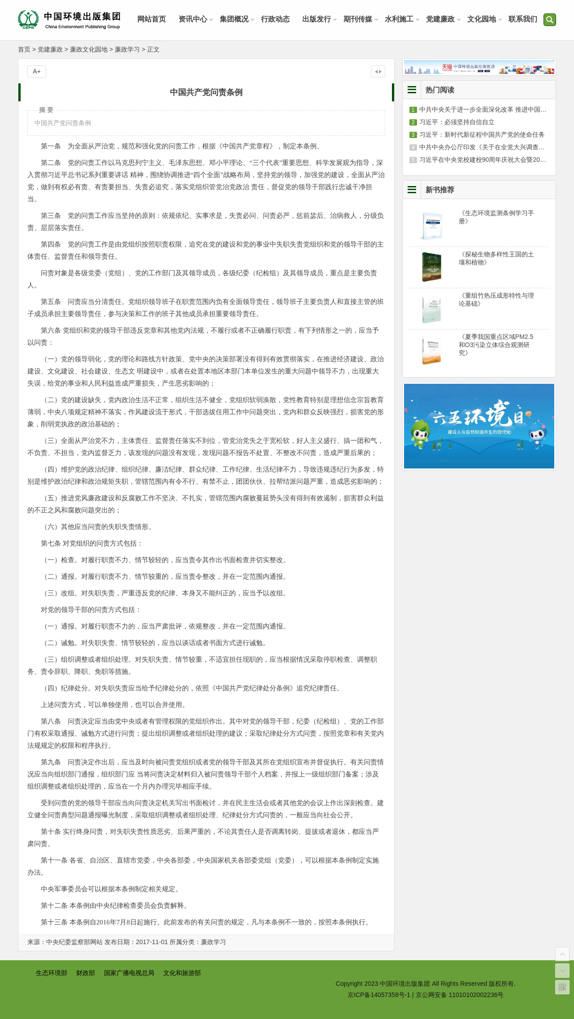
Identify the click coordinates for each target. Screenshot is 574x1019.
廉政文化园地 (89, 49)
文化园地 (481, 19)
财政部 (85, 972)
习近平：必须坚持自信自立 (457, 122)
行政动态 (275, 19)
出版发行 (316, 19)
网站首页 (151, 19)
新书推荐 (440, 190)
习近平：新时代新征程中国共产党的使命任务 (482, 134)
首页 (24, 49)
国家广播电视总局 (129, 972)
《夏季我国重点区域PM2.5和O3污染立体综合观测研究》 (496, 344)
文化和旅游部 (182, 972)
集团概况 (234, 19)
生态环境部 (51, 972)
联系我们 (523, 19)
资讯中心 (192, 19)
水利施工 (399, 19)
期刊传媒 (358, 19)
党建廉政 (440, 19)
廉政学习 (127, 49)
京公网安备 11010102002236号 (460, 994)
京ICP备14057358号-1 (379, 994)
